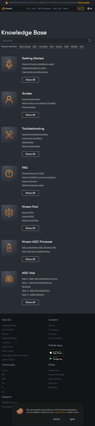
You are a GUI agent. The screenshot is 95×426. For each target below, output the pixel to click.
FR (3, 383)
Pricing (5, 334)
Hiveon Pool (53, 370)
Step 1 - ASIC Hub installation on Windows (37, 284)
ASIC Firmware (54, 379)
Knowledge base (9, 407)
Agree (72, 419)
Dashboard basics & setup (34, 68)
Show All (30, 79)
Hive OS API (7, 347)
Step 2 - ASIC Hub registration (36, 290)
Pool (52, 46)
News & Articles (55, 338)
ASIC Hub (52, 383)
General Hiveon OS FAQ (33, 173)
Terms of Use (7, 351)
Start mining (24, 46)
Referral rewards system (33, 185)
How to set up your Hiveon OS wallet (39, 103)
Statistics (52, 334)
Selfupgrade (27, 142)
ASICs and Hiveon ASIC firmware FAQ (39, 247)
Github (51, 325)
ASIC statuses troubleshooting (36, 251)
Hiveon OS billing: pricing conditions (39, 177)
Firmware (43, 46)
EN (3, 374)
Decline (56, 419)
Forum (5, 370)
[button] (20, 411)
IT (3, 387)
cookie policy (60, 412)
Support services (29, 181)
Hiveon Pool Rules (30, 220)
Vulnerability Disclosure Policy (15, 355)
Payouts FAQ (28, 212)
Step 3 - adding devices (33, 294)
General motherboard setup (35, 134)
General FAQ (28, 216)
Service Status (8, 359)
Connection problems (32, 138)
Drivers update (28, 107)
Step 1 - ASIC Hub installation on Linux (39, 278)
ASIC (35, 46)
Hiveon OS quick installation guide (38, 64)
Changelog (53, 329)
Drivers (59, 46)
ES (3, 392)
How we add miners (31, 99)
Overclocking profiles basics (35, 72)
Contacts (6, 342)
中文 (4, 379)
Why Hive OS (8, 329)
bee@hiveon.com (9, 402)
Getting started (9, 325)
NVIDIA (74, 46)
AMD (66, 46)
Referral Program (9, 338)
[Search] (45, 41)
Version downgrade (31, 146)
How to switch (84, 2)
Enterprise (52, 387)
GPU (82, 46)
